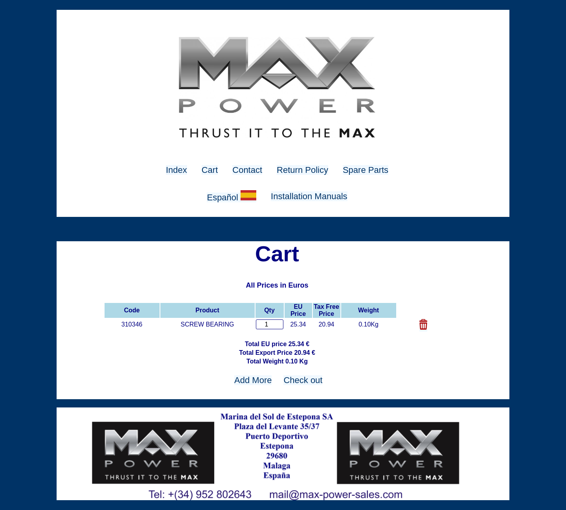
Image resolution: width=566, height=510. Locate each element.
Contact (247, 170)
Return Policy (302, 170)
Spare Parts (365, 170)
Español (231, 197)
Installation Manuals (309, 196)
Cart (210, 170)
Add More (253, 380)
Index (176, 170)
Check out (302, 380)
